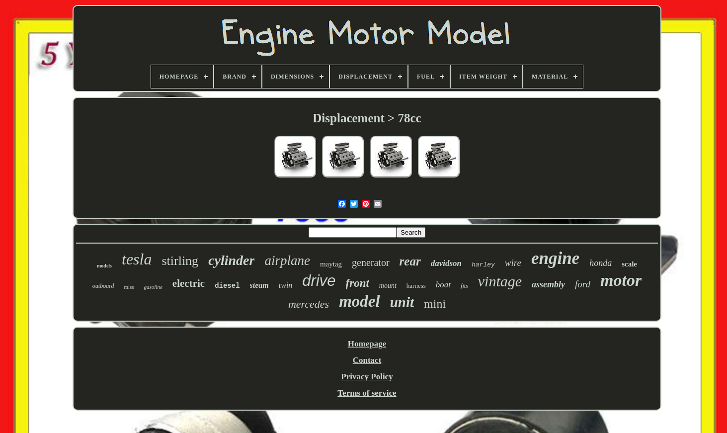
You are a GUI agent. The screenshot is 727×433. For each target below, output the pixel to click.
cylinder (231, 260)
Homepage (367, 343)
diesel (227, 286)
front (357, 283)
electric (188, 283)
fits (464, 285)
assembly (548, 284)
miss (129, 287)
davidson (446, 263)
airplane (287, 260)
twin (286, 285)
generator (371, 262)
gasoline (153, 287)
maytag (331, 264)
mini (435, 303)
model (359, 301)
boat (443, 284)
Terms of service (366, 393)
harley (483, 264)
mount (388, 285)
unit (402, 302)
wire (513, 263)
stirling (180, 261)
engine (555, 258)
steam (259, 285)
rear (410, 261)
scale (629, 264)
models (104, 265)
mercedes (308, 304)
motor (621, 280)
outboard (103, 285)
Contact (367, 360)
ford (582, 284)
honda (600, 263)
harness (416, 285)
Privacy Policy (367, 376)
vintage (500, 281)
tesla (137, 259)
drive (318, 280)
